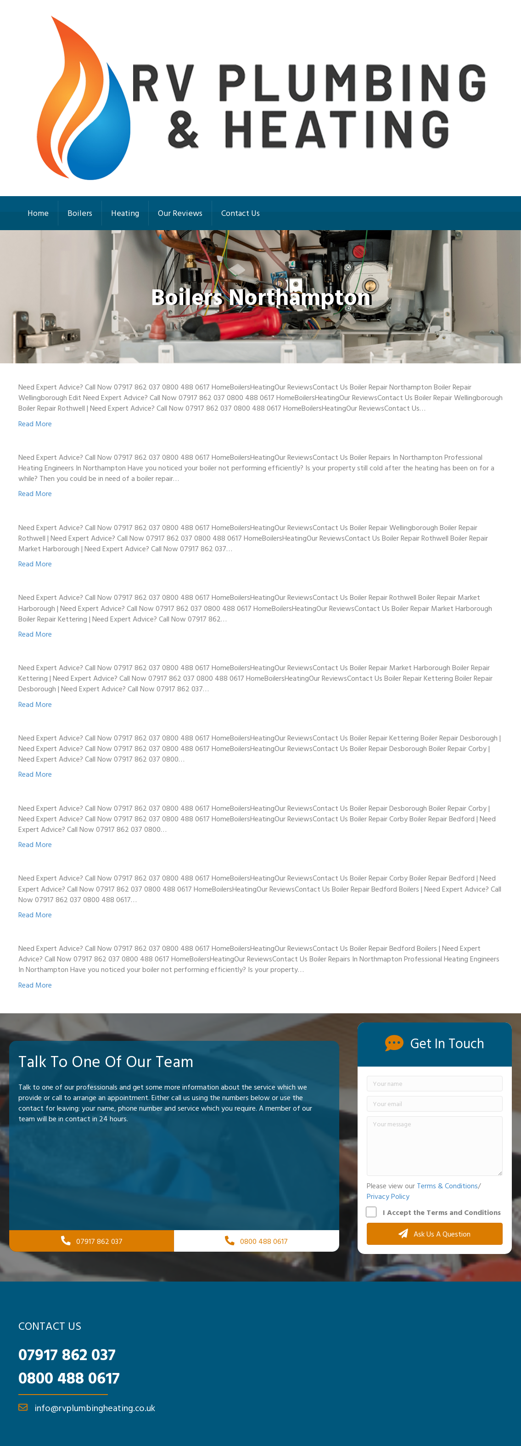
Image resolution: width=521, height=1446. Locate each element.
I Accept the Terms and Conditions (434, 1212)
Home (38, 213)
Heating (125, 213)
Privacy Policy (388, 1196)
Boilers (79, 213)
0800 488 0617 (69, 1378)
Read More (35, 423)
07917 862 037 (67, 1354)
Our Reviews (180, 213)
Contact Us (240, 213)
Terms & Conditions (447, 1185)
